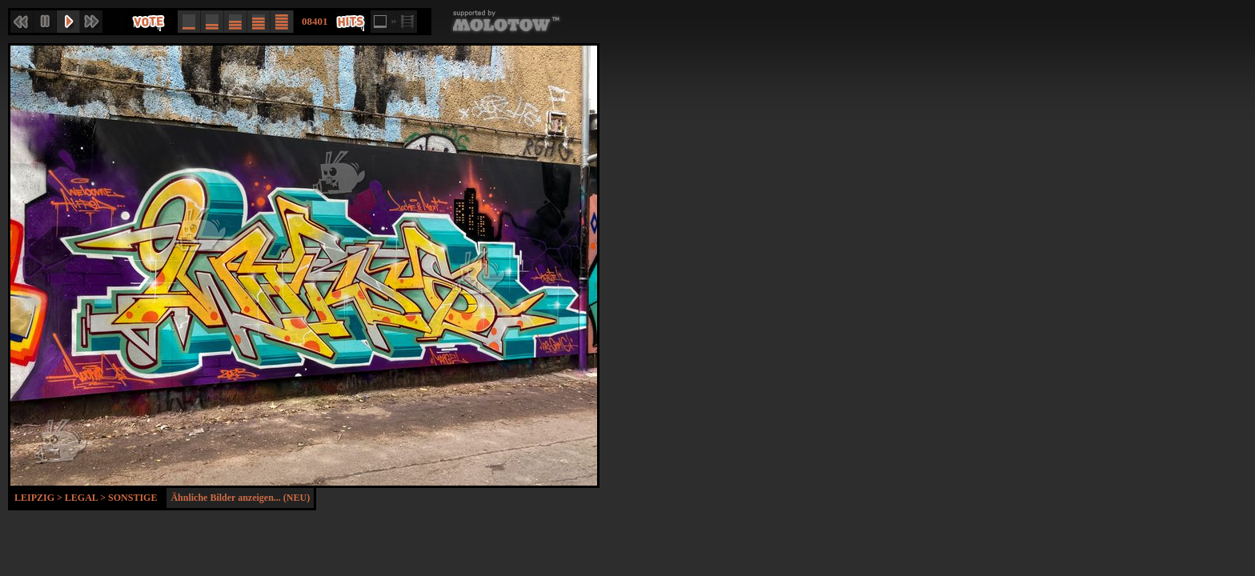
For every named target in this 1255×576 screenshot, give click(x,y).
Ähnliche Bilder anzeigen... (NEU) (240, 497)
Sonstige (132, 497)
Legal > (86, 497)
